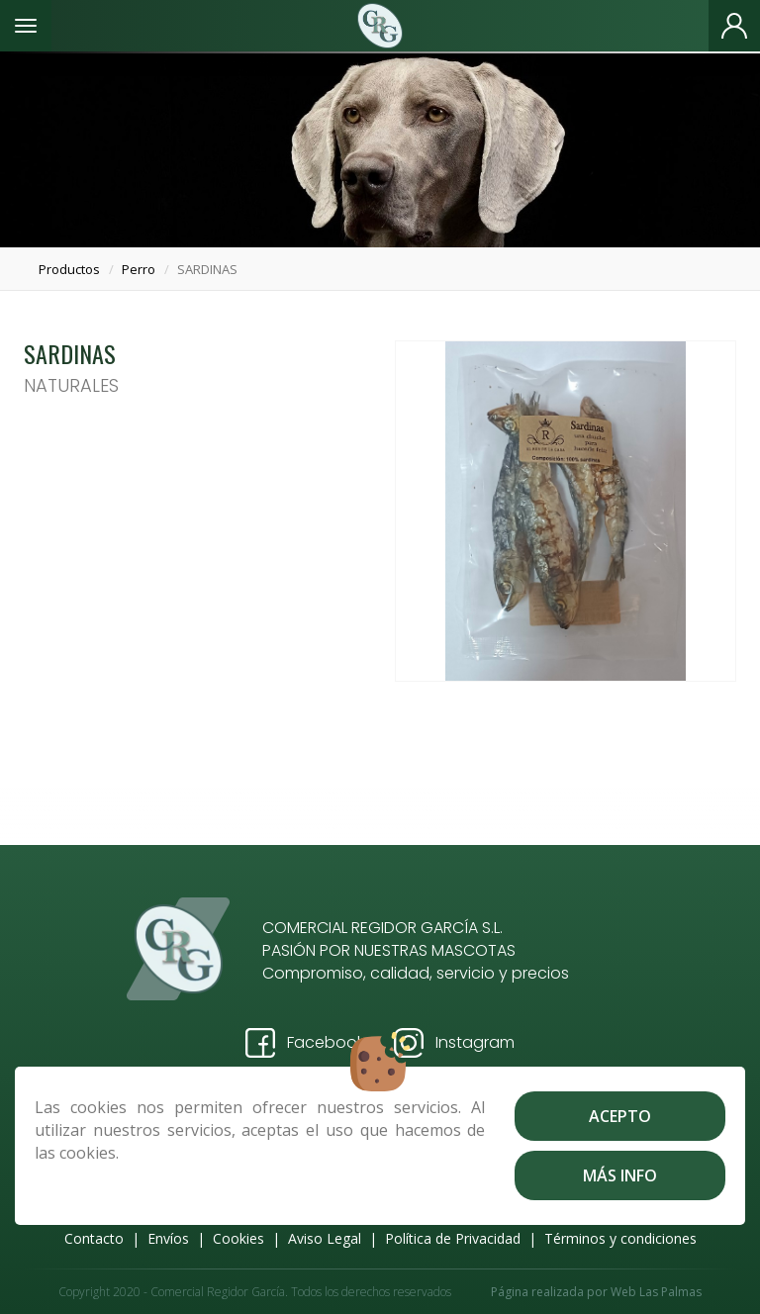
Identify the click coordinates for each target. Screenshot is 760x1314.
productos (69, 269)
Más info (620, 1175)
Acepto (620, 1116)
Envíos (168, 1238)
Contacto (94, 1238)
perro (138, 269)
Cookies (238, 1238)
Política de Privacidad (453, 1238)
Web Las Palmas (656, 1291)
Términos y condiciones (620, 1238)
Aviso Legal (324, 1238)
